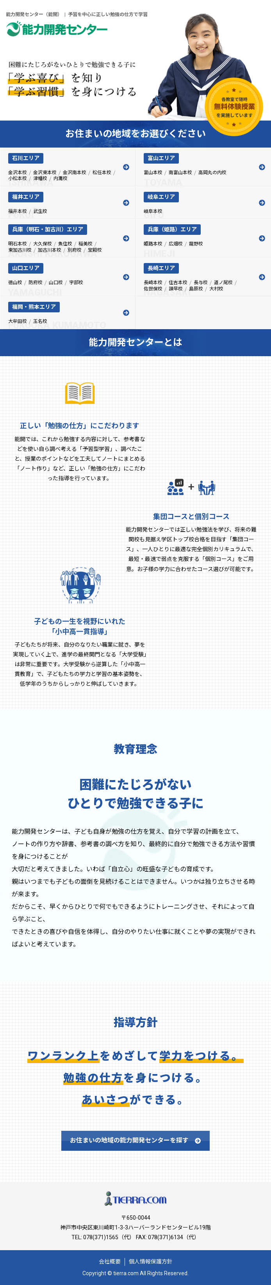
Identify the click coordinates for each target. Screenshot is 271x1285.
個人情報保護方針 (151, 1261)
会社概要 (110, 1261)
